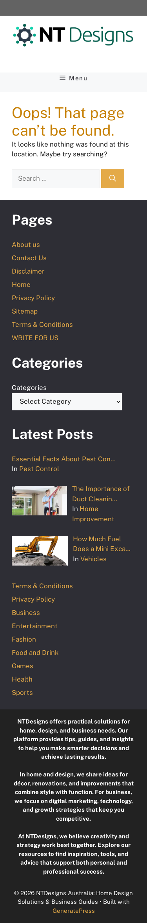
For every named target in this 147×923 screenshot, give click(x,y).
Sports (22, 692)
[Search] (112, 178)
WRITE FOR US (35, 338)
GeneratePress (74, 910)
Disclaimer (28, 271)
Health (22, 679)
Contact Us (29, 258)
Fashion (24, 639)
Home (21, 284)
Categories (29, 388)
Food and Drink (35, 652)
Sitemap (25, 311)
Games (22, 666)
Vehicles (93, 559)
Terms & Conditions (42, 324)
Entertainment (35, 626)
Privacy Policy (33, 298)
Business (26, 613)
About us (26, 244)
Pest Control (39, 469)
